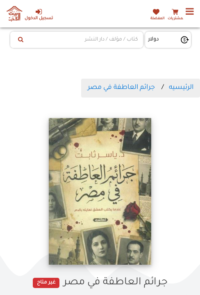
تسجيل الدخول (39, 14)
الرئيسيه (181, 87)
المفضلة (157, 18)
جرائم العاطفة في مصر (121, 87)
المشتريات (176, 18)
